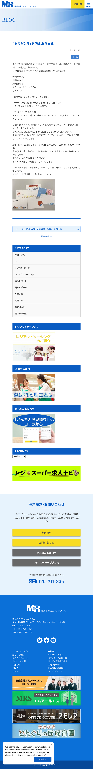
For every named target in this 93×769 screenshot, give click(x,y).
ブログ (15, 667)
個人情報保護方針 (56, 667)
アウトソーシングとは (21, 651)
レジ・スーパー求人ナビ (46, 562)
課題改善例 (20, 306)
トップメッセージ (22, 267)
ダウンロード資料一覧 (57, 658)
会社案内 (52, 651)
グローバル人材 (19, 661)
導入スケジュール (20, 658)
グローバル (20, 254)
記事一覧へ (46, 236)
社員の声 (19, 300)
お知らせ (16, 664)
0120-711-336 (50, 581)
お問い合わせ (46, 542)
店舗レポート (21, 280)
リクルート (16, 671)
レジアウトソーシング (24, 274)
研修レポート (21, 287)
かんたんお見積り (46, 552)
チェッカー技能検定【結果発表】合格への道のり (39, 229)
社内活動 (19, 293)
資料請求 (46, 532)
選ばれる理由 (21, 313)
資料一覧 (78, 4)
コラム (75, 56)
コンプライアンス (55, 671)
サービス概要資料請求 (57, 661)
